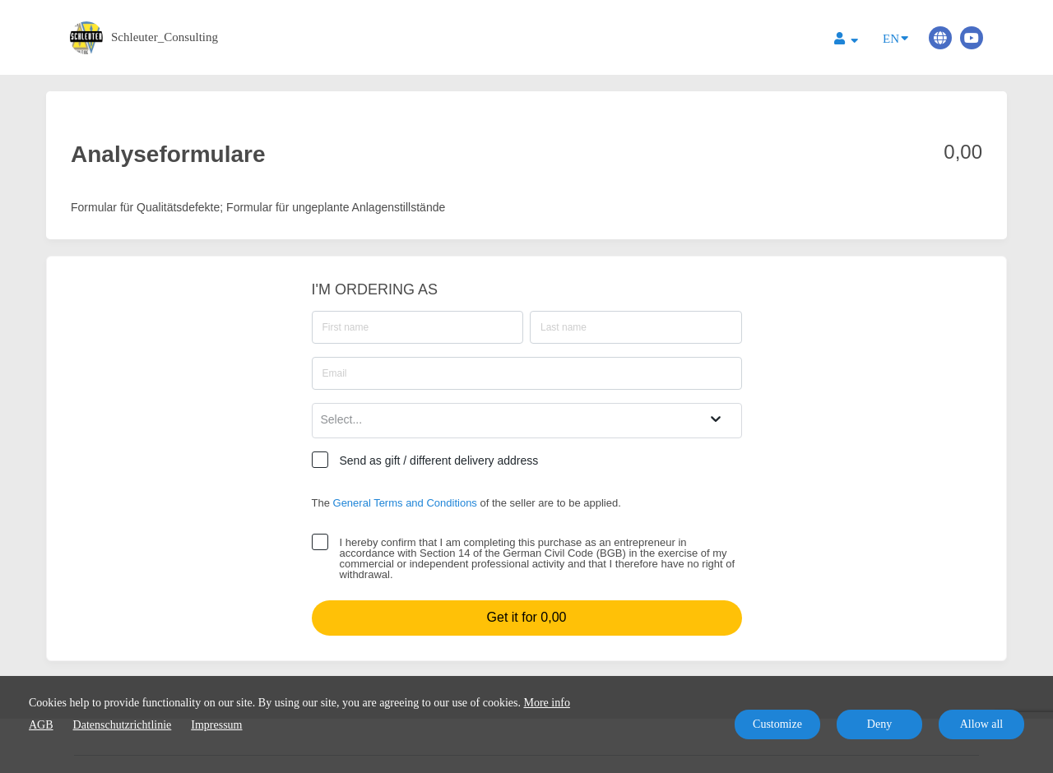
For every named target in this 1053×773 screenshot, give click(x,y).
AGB (41, 725)
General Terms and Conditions (405, 503)
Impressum (216, 725)
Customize (777, 724)
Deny (879, 724)
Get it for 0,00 (527, 617)
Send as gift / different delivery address (439, 460)
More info (547, 703)
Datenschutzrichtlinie (122, 725)
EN (895, 37)
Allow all (982, 724)
